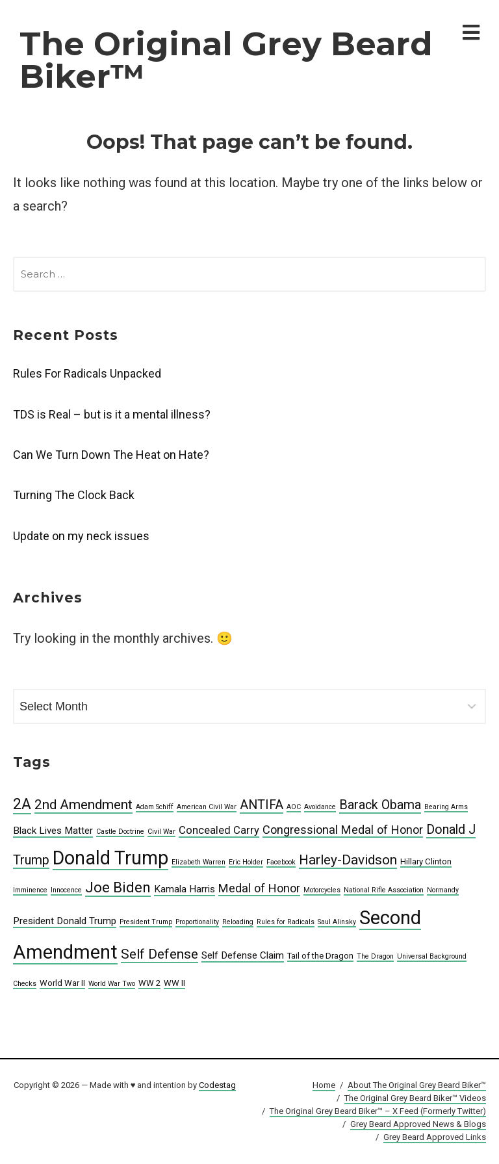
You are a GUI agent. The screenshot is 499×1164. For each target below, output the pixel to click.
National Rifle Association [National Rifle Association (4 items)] (384, 890)
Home (324, 1085)
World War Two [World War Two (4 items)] (111, 983)
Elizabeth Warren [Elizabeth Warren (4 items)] (198, 862)
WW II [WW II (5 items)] (174, 983)
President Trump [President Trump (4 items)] (146, 922)
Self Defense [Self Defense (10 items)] (159, 954)
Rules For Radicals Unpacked (87, 373)
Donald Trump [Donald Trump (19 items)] (110, 858)
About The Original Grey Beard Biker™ (417, 1085)
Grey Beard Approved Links (434, 1137)
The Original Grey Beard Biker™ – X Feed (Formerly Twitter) (378, 1111)
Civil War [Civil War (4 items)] (161, 831)
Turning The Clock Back (73, 495)
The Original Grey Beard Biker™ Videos (415, 1098)
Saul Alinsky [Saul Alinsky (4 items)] (337, 922)
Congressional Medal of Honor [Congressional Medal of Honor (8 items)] (342, 829)
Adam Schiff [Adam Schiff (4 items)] (154, 807)
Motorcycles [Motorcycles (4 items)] (321, 890)
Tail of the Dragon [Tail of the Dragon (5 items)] (320, 956)
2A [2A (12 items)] (22, 804)
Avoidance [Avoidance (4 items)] (320, 807)
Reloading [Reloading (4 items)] (237, 922)
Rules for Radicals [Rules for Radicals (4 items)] (285, 922)
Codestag (217, 1085)
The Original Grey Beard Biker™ (226, 60)
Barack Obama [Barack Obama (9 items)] (380, 804)
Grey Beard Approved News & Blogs (418, 1124)
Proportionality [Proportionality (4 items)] (197, 922)
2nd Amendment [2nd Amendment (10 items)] (83, 804)
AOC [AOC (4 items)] (294, 807)
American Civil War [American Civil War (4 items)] (207, 807)
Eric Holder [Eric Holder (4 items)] (246, 862)
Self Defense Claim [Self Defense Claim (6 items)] (242, 955)
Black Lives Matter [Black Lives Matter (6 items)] (53, 830)
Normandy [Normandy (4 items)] (443, 890)
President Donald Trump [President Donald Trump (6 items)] (64, 921)
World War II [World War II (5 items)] (62, 983)
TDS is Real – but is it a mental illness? (112, 414)
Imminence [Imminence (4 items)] (30, 890)
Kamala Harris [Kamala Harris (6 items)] (184, 889)
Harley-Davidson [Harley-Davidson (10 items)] (348, 860)
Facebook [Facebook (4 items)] (281, 862)
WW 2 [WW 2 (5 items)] (149, 983)
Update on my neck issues (81, 536)
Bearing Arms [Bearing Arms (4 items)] (446, 807)
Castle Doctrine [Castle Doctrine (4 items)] (120, 831)
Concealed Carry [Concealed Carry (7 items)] (219, 830)
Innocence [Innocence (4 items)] (66, 890)
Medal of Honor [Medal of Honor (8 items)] (259, 888)
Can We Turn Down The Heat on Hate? (111, 454)
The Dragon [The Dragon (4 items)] (375, 956)
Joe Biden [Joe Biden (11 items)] (118, 887)
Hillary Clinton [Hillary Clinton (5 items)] (426, 861)
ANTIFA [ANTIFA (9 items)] (261, 804)
